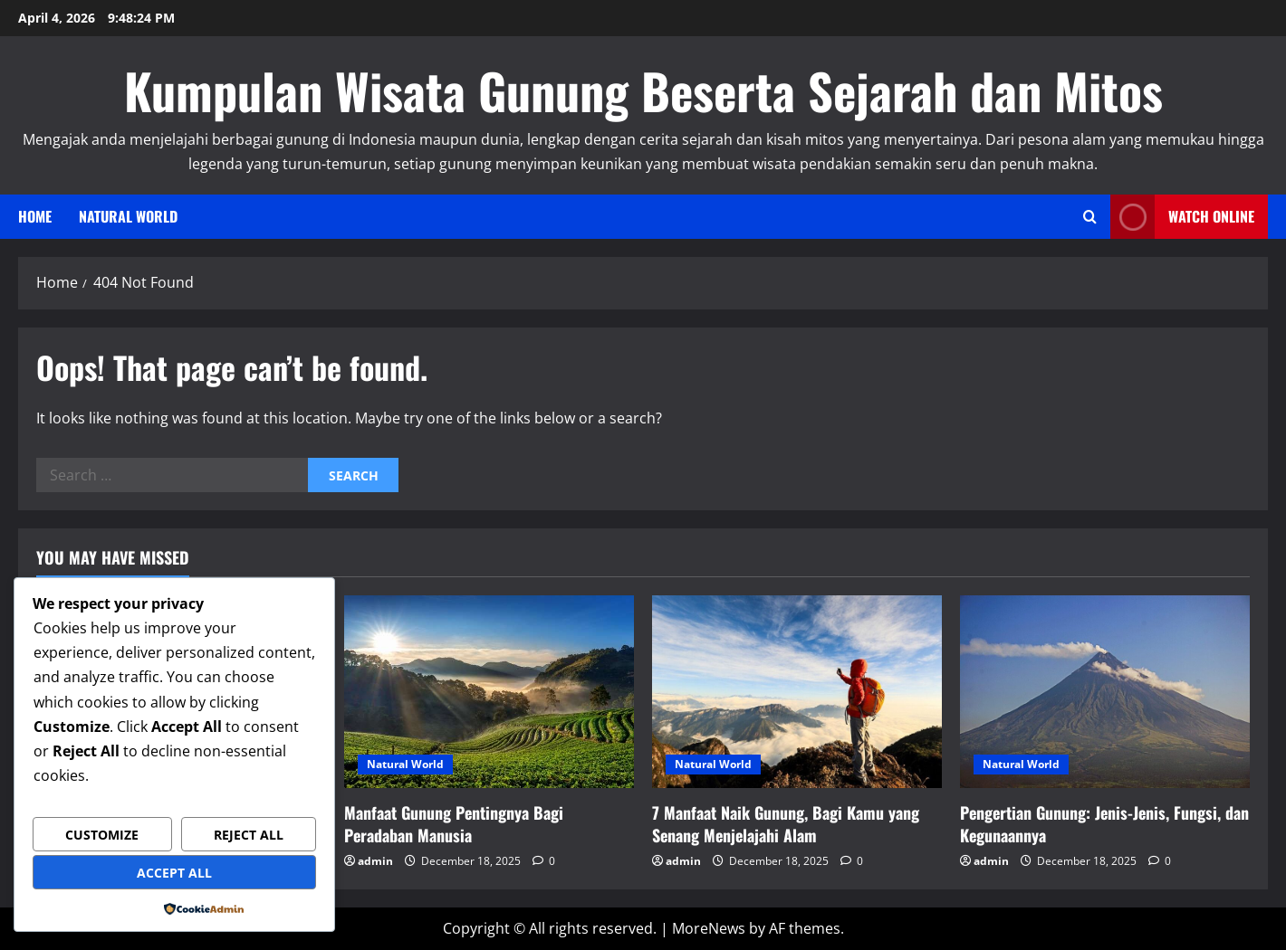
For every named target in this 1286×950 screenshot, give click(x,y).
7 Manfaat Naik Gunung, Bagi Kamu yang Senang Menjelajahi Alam (785, 824)
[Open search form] (1090, 216)
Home (35, 216)
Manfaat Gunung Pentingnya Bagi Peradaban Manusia (453, 824)
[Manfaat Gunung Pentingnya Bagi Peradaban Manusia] (489, 691)
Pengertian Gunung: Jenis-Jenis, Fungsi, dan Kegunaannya (1104, 824)
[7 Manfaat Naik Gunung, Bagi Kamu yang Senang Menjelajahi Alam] (797, 691)
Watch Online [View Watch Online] (1182, 217)
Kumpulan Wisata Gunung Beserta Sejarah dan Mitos (643, 90)
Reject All (248, 834)
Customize (102, 834)
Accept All (174, 872)
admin (375, 861)
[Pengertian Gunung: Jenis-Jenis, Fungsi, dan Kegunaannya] (1105, 691)
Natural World (128, 216)
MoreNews (708, 928)
